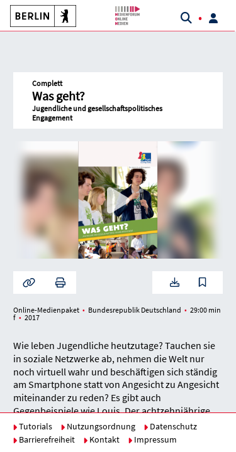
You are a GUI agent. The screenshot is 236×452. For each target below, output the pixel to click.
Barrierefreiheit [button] (44, 439)
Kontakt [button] (101, 439)
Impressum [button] (152, 439)
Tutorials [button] (32, 426)
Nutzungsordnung (97, 426)
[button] (38, 15)
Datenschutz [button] (170, 426)
